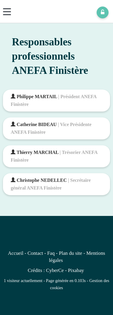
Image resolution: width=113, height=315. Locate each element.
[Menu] (7, 11)
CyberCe (55, 270)
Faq (51, 253)
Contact (35, 253)
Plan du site (70, 253)
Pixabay (76, 270)
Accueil (15, 253)
